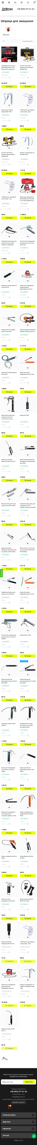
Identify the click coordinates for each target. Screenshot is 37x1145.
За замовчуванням (28, 41)
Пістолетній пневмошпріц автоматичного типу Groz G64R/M (8, 636)
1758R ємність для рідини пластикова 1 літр (8, 197)
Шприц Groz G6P (24, 415)
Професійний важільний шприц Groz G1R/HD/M (8, 593)
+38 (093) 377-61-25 (25, 9)
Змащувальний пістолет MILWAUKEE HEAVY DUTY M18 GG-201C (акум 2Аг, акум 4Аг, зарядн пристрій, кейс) (8, 67)
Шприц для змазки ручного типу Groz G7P (9, 286)
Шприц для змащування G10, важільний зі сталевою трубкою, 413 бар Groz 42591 (9, 814)
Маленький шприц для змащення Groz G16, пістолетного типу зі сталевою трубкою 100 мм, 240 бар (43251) (9, 417)
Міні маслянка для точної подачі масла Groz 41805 (8, 504)
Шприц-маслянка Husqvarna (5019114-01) (7, 942)
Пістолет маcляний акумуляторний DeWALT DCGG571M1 (8, 154)
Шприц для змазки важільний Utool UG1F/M (8, 460)
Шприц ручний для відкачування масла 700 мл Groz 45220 (9, 681)
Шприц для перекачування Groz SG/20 (9, 373)
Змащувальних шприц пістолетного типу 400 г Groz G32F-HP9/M (26, 725)
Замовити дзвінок (18, 1102)
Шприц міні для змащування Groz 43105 (8, 900)
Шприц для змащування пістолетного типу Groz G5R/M (8, 769)
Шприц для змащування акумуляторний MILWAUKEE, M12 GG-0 (27, 287)
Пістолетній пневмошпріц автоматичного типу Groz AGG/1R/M (27, 243)
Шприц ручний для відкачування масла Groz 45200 (27, 769)
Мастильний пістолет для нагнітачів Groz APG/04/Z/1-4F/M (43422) (27, 549)
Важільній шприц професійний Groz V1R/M (27, 373)
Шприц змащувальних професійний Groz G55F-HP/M (26, 813)
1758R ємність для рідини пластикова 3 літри (27, 110)
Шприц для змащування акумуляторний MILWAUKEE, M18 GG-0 (8, 986)
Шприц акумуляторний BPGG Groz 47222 (26, 900)
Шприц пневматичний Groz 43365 (9, 857)
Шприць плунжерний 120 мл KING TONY (27, 153)
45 (4, 41)
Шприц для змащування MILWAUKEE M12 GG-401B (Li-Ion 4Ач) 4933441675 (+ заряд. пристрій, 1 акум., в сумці (27, 199)
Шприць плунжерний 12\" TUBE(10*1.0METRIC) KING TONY (27, 986)
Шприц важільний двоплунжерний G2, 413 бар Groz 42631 (28, 681)
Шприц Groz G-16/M (25, 635)
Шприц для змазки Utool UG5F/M (8, 724)
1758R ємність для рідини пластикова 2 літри (27, 942)
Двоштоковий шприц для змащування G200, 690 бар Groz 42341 (27, 461)
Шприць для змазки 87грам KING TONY (7, 110)
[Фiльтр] (1, 573)
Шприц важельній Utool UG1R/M (26, 857)
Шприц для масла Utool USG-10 (8, 1029)
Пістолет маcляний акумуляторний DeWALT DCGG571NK (26, 67)
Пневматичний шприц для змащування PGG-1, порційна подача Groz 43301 (28, 505)
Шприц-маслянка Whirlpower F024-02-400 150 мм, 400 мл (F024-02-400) (8, 549)
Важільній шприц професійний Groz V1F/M (27, 593)
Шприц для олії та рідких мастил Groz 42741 (8, 330)
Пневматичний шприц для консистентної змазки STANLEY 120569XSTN (9, 243)
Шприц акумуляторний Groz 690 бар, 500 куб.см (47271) (28, 330)
